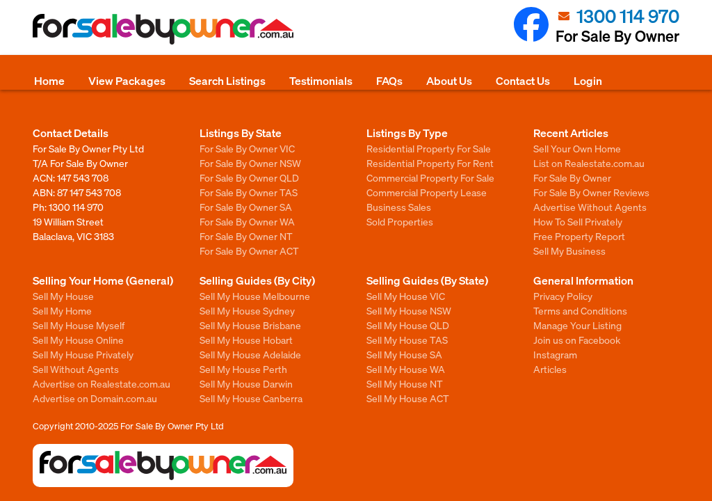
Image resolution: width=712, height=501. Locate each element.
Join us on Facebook (576, 339)
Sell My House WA (405, 369)
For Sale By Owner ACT (249, 250)
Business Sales (398, 206)
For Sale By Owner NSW (250, 163)
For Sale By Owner (572, 177)
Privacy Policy (562, 295)
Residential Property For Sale (428, 148)
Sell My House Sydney (247, 310)
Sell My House (63, 295)
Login (588, 80)
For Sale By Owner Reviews (591, 192)
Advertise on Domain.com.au (95, 398)
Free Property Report (579, 236)
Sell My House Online (78, 339)
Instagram (555, 354)
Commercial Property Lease (426, 192)
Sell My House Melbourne (255, 295)
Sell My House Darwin (246, 383)
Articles (550, 369)
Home (49, 80)
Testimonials (321, 80)
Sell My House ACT (407, 398)
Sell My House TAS (407, 339)
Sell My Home (62, 310)
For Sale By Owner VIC (247, 148)
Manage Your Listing (577, 325)
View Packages (126, 80)
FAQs (389, 80)
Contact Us (523, 80)
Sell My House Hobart (246, 339)
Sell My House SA (404, 354)
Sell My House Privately (83, 354)
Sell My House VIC (405, 295)
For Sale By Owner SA (246, 206)
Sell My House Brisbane (250, 325)
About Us (449, 80)
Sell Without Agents (76, 369)
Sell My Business (569, 250)
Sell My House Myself (78, 325)
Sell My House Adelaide (250, 354)
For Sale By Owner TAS (249, 192)
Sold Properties (399, 221)
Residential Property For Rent (430, 163)
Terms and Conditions (580, 310)
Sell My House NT (404, 383)
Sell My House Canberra (251, 398)
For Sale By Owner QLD (249, 177)
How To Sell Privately (577, 221)
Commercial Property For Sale (430, 177)
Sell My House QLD (407, 325)
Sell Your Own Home (577, 148)
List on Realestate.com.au (589, 163)
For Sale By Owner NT (246, 236)
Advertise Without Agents (590, 206)
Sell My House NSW (408, 310)
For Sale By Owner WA (247, 221)
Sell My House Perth (243, 369)
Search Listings (227, 80)
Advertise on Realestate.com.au (101, 383)
